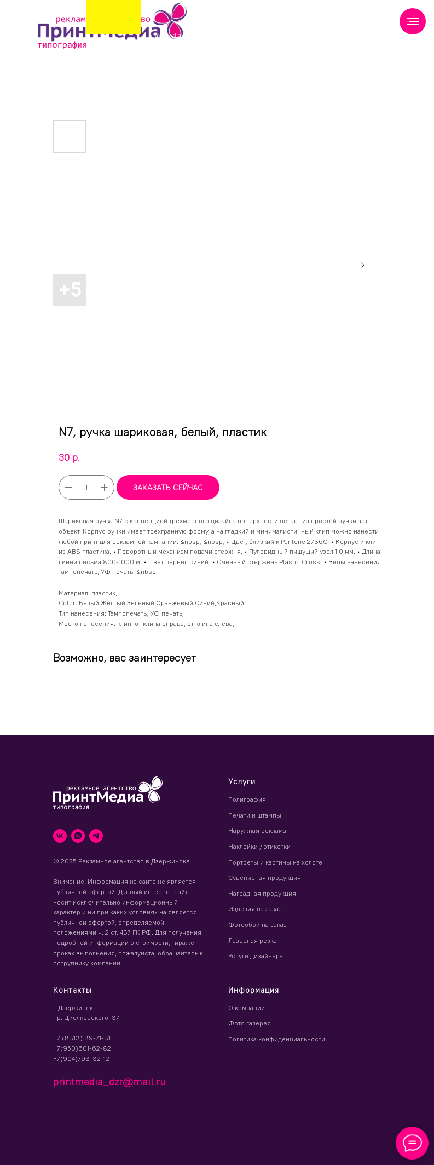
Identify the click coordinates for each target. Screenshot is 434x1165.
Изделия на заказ (255, 909)
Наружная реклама (257, 830)
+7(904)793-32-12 (81, 1058)
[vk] (60, 836)
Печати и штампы (254, 815)
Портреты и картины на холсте (275, 862)
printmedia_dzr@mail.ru (186, 35)
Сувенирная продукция (264, 877)
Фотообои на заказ (257, 924)
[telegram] (96, 836)
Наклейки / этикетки (259, 846)
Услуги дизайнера (255, 956)
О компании (246, 1008)
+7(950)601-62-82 (82, 1048)
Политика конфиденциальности (276, 1039)
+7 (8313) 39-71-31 (82, 1038)
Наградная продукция (262, 893)
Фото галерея (249, 1023)
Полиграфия (247, 799)
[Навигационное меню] (413, 21)
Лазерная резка (252, 940)
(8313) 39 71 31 (233, 32)
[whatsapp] (78, 836)
